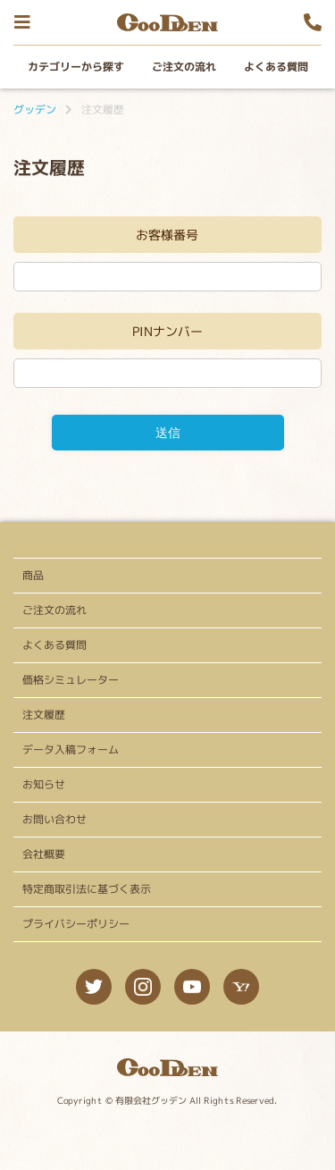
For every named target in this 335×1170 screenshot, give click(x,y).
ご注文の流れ (183, 66)
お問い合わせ (54, 819)
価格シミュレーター (70, 679)
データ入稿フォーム (70, 749)
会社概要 (43, 854)
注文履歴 (43, 714)
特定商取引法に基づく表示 (86, 888)
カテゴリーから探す (75, 66)
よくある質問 (275, 66)
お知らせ (43, 784)
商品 (33, 575)
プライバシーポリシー (76, 923)
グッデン (34, 109)
